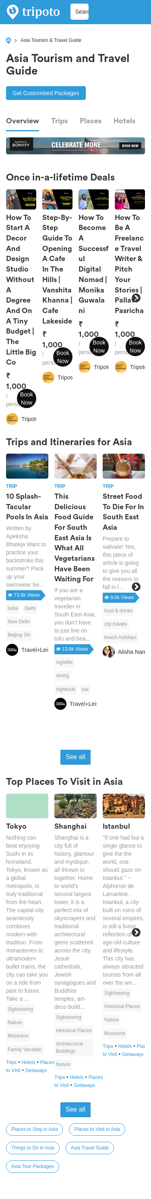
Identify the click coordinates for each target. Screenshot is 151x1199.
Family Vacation (24, 1049)
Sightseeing (20, 1009)
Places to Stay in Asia (34, 1129)
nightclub (65, 689)
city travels (115, 624)
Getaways (36, 1070)
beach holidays (120, 637)
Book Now (26, 398)
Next (136, 298)
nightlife (64, 662)
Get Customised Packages (45, 93)
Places (90, 120)
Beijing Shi (19, 635)
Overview (22, 120)
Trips (59, 120)
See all (75, 756)
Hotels (124, 120)
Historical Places (74, 1030)
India (13, 608)
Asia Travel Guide (90, 1148)
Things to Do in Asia (32, 1148)
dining (62, 675)
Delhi (30, 608)
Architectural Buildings (69, 1047)
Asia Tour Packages (32, 1166)
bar (85, 689)
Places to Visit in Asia (97, 1129)
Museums (18, 1036)
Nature (15, 1022)
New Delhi (19, 621)
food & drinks (118, 611)
